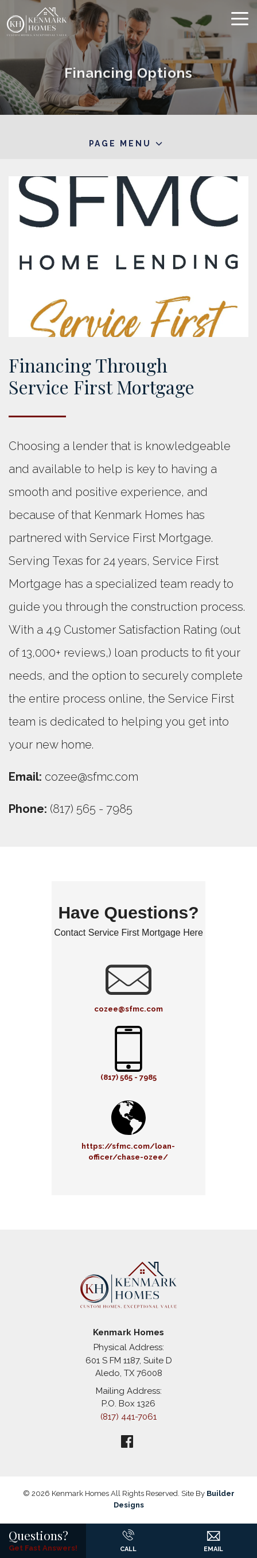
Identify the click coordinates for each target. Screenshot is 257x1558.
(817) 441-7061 (128, 1417)
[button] (213, 1531)
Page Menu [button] (120, 143)
